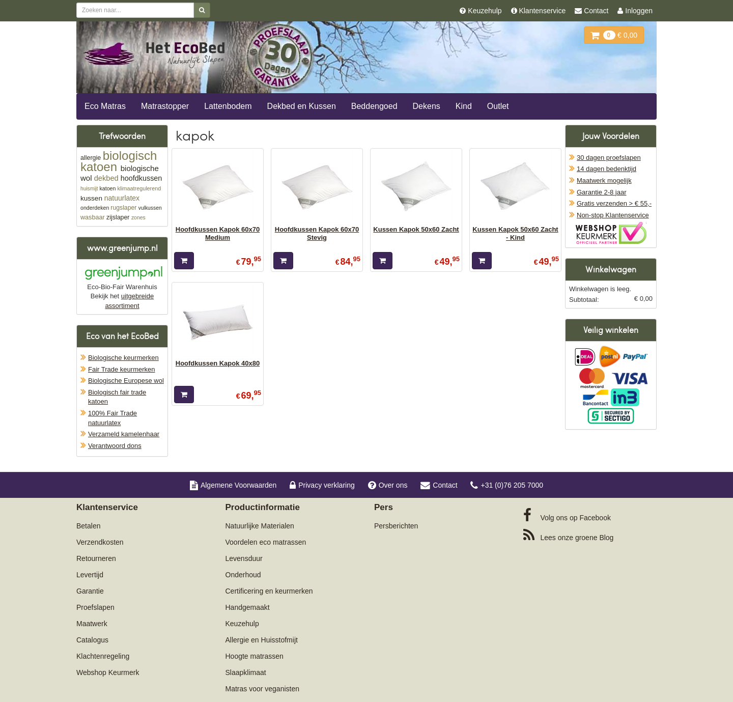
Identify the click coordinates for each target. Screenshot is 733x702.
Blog (568, 535)
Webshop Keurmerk (107, 672)
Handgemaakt (247, 607)
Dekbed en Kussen (301, 106)
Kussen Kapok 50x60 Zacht (416, 229)
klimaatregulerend (139, 188)
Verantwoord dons (115, 446)
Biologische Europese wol (126, 380)
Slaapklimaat (245, 672)
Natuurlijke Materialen (259, 526)
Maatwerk (91, 624)
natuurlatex (121, 198)
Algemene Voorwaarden (233, 485)
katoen (107, 188)
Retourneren (96, 558)
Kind (464, 106)
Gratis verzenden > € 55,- (614, 203)
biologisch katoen (118, 161)
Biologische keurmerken (123, 357)
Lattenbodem (227, 106)
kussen (91, 198)
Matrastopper (165, 106)
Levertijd (89, 575)
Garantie (90, 591)
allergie (90, 157)
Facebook (567, 515)
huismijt (89, 188)
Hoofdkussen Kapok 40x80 (218, 363)
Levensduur (244, 558)
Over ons (388, 485)
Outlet (498, 106)
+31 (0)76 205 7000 (506, 485)
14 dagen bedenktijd (606, 169)
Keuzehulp (242, 624)
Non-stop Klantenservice (613, 215)
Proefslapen (95, 607)
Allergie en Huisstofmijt (261, 640)
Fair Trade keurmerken (121, 369)
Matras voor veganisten (262, 689)
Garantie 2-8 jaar (602, 192)
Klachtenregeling (102, 656)
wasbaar (92, 217)
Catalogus (92, 640)
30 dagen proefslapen (609, 157)
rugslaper (123, 207)
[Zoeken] (201, 10)
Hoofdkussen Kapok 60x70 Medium (218, 233)
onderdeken (94, 208)
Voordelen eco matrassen (265, 542)
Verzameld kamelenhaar (123, 434)
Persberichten (396, 526)
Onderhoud (243, 575)
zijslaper (117, 217)
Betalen (88, 526)
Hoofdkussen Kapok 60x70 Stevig (317, 233)
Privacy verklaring (322, 485)
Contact (438, 485)
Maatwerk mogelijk (604, 180)
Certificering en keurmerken (269, 591)
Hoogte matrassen (254, 656)
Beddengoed (374, 106)
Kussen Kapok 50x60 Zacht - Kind (515, 233)
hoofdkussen (141, 178)
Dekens (426, 106)
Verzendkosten (100, 542)
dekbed (106, 178)
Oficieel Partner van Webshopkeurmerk (611, 233)
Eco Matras (105, 106)
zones (138, 217)
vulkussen (150, 208)
